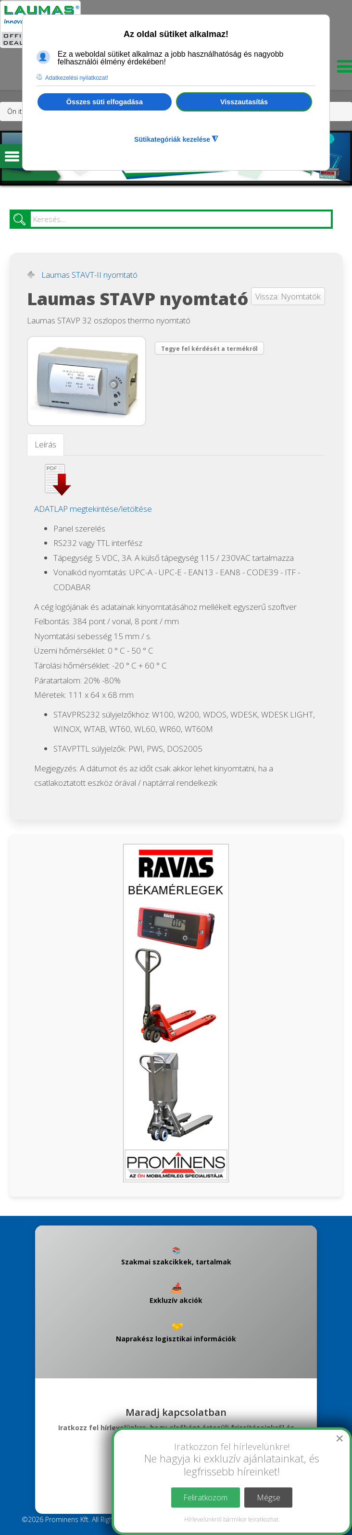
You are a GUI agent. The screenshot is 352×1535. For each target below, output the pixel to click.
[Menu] (342, 69)
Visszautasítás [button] (244, 102)
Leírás (45, 444)
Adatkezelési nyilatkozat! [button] (76, 77)
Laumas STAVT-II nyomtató (89, 275)
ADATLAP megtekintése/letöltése (93, 508)
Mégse (268, 1497)
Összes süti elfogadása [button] (104, 102)
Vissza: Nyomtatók (288, 296)
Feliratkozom (205, 1497)
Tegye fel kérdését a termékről (209, 349)
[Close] (339, 1438)
